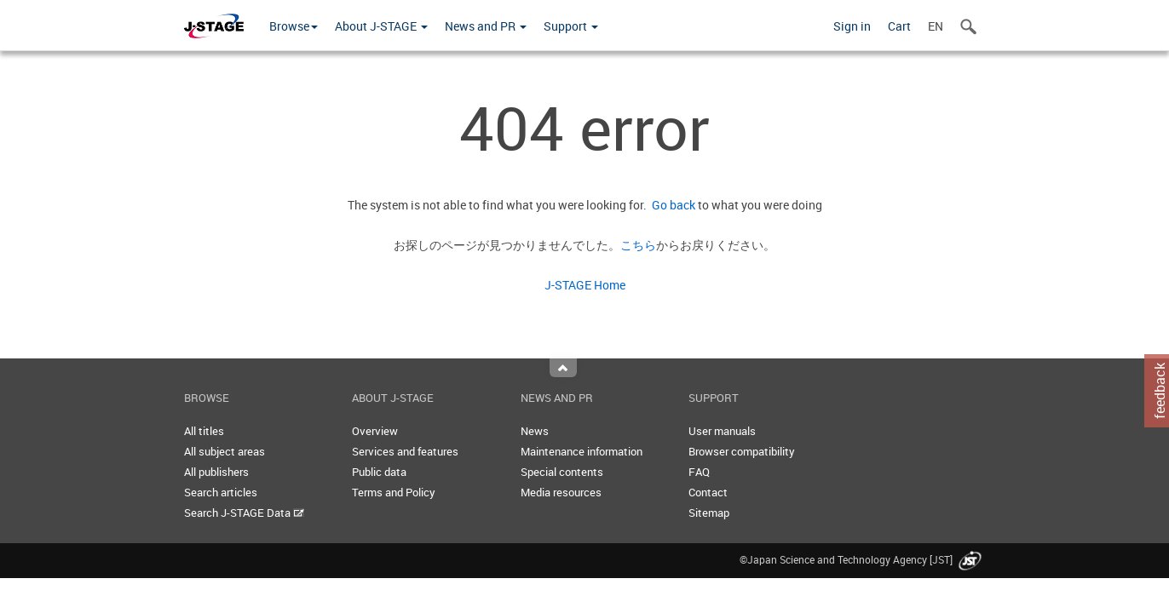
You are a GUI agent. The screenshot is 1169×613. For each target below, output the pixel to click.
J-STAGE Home (584, 285)
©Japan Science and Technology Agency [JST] (862, 559)
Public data (379, 471)
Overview (375, 430)
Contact (708, 492)
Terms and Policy (393, 492)
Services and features (405, 451)
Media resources (561, 492)
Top (563, 367)
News (535, 430)
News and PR (486, 26)
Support (571, 26)
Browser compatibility (741, 451)
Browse (293, 26)
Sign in (852, 26)
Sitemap (708, 512)
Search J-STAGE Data (244, 512)
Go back (671, 205)
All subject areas (224, 451)
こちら (638, 245)
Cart (899, 26)
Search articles (220, 492)
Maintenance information (581, 451)
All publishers (216, 471)
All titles (204, 430)
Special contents (562, 471)
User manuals (722, 430)
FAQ (699, 471)
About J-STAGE (381, 26)
